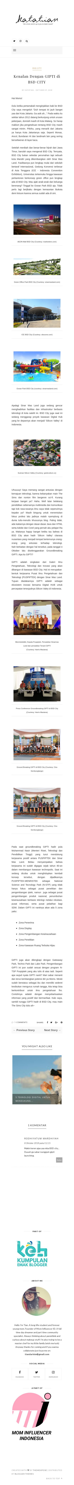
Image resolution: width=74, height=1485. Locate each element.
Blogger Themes (24, 1474)
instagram (53, 1374)
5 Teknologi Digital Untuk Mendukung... (33, 1099)
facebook (20, 1374)
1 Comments (21, 1022)
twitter (36, 1374)
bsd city (37, 68)
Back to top (54, 1478)
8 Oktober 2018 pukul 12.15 (37, 1143)
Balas (59, 1160)
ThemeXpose (40, 1470)
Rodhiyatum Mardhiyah (41, 1138)
